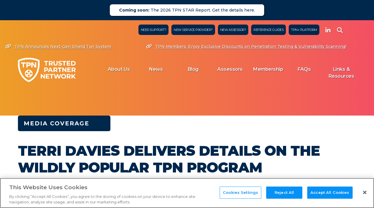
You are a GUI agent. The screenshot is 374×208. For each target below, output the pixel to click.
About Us (119, 69)
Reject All (284, 192)
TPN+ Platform (304, 30)
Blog (193, 69)
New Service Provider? (193, 30)
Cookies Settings (240, 192)
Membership (268, 69)
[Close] (364, 192)
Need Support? (153, 30)
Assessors (230, 69)
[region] (187, 193)
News (156, 69)
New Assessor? (233, 30)
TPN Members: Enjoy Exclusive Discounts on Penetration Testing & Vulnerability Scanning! (247, 46)
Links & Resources (341, 72)
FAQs (304, 69)
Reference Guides (268, 30)
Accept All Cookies (329, 192)
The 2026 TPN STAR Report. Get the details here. (187, 10)
